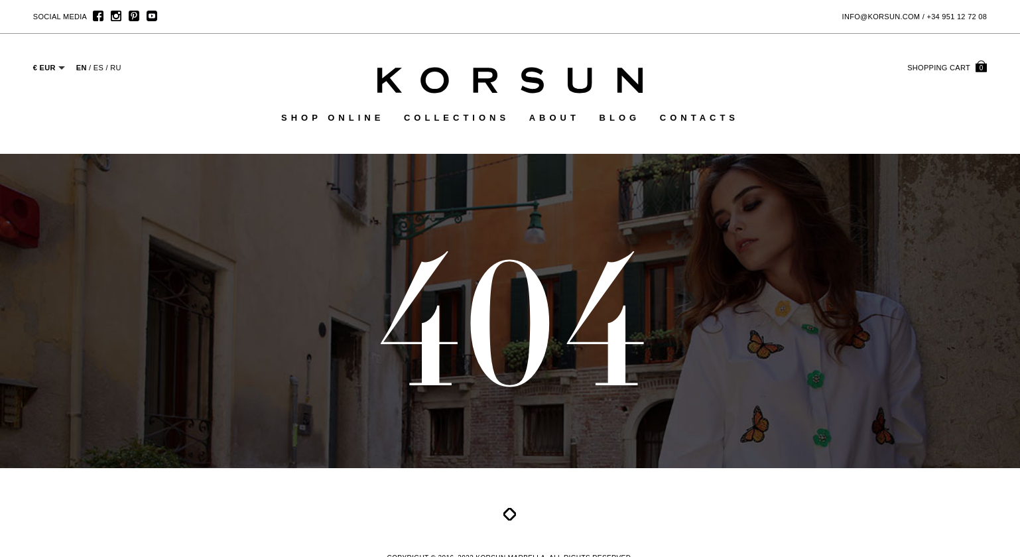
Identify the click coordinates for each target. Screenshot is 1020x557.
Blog (620, 118)
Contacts (699, 118)
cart (947, 68)
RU (115, 68)
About (554, 118)
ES (98, 68)
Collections (456, 118)
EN (81, 68)
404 (510, 321)
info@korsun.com (881, 17)
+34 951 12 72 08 (956, 17)
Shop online (332, 118)
